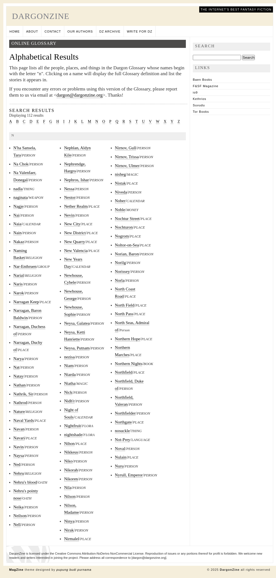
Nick (68, 392)
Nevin (69, 215)
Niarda (69, 374)
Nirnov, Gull (125, 148)
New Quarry (74, 241)
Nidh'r (69, 401)
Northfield (123, 372)
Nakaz (18, 241)
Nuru (119, 466)
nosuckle (122, 430)
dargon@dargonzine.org (79, 95)
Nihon (69, 443)
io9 (195, 92)
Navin (18, 447)
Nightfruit (72, 425)
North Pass (124, 314)
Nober (120, 201)
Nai (16, 215)
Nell (17, 524)
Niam (68, 365)
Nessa (69, 189)
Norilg (120, 262)
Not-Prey (122, 439)
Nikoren (71, 479)
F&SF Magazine (205, 86)
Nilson (69, 496)
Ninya (69, 521)
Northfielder (125, 413)
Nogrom (122, 236)
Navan (18, 429)
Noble (120, 209)
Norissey (122, 271)
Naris (18, 284)
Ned (16, 464)
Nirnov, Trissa (127, 157)
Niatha (69, 383)
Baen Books (202, 79)
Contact (53, 31)
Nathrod (20, 402)
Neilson (19, 515)
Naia (17, 224)
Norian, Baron (127, 254)
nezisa (69, 357)
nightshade (73, 434)
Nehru (18, 473)
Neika (18, 507)
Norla (119, 280)
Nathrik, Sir (23, 394)
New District (75, 233)
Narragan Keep (26, 302)
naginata (20, 197)
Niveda (121, 192)
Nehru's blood (25, 482)
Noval (120, 448)
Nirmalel (71, 539)
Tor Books (201, 111)
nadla (18, 189)
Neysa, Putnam (76, 348)
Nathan (19, 385)
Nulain (120, 457)
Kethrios (199, 99)
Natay (18, 376)
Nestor (69, 197)
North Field (124, 305)
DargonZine (41, 16)
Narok (18, 293)
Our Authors (80, 31)
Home (14, 31)
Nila (67, 487)
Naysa (18, 455)
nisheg (120, 174)
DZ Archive (109, 31)
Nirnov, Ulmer (127, 165)
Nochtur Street (127, 218)
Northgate (123, 422)
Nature (19, 411)
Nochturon (124, 227)
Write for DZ (139, 31)
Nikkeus (71, 452)
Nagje (18, 206)
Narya (18, 358)
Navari (19, 438)
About (32, 31)
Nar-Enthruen (24, 266)
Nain (17, 233)
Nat (16, 367)
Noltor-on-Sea (127, 245)
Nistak (120, 183)
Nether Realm (75, 206)
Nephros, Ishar (76, 180)
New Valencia (75, 250)
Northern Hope (127, 339)
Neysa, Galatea (76, 323)
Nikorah (71, 470)
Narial (18, 275)
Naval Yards (23, 420)
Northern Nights (128, 363)
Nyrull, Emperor (129, 475)
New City (72, 224)
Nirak (68, 530)
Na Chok (20, 164)
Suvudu (199, 105)
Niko (68, 461)
